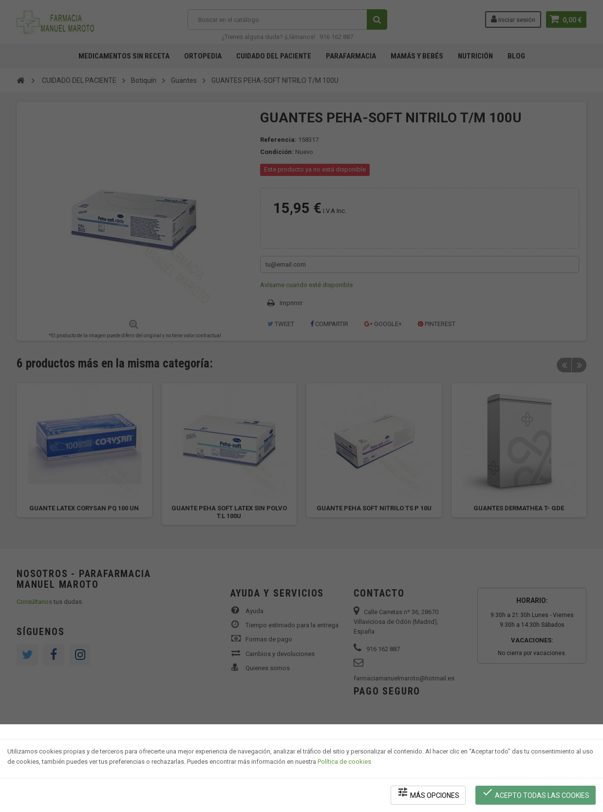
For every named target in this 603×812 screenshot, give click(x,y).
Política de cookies (344, 761)
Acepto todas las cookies (535, 792)
